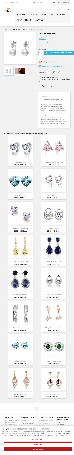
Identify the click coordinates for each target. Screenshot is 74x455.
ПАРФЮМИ (33, 14)
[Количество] (40, 53)
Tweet (54, 72)
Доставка (24, 421)
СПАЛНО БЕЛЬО (24, 20)
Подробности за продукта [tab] (53, 100)
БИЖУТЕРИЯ (47, 14)
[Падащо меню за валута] (42, 2)
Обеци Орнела (54, 228)
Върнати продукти (44, 423)
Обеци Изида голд (20, 394)
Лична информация (45, 420)
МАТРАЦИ (39, 20)
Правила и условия (27, 423)
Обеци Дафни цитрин (20, 261)
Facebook (37, 409)
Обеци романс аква (20, 195)
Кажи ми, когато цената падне (53, 66)
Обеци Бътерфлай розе (20, 228)
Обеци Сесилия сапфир (54, 261)
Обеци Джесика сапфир (20, 295)
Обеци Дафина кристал (54, 295)
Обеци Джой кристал (20, 328)
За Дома (61, 14)
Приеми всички (38, 449)
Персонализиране (38, 439)
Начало (21, 14)
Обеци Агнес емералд (53, 361)
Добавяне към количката (59, 52)
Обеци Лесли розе (54, 195)
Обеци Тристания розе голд (53, 162)
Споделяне (49, 72)
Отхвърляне (38, 444)
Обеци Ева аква (20, 361)
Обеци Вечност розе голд (53, 328)
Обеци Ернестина (20, 162)
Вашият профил (45, 418)
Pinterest (59, 72)
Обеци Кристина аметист (53, 394)
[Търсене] (58, 10)
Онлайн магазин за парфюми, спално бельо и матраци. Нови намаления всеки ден (10, 425)
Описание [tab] (46, 96)
